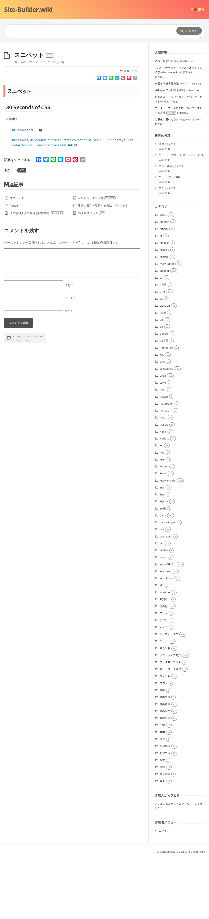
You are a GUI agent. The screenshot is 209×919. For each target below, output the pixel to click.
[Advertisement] (104, 73)
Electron (165, 367)
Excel (163, 374)
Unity (163, 577)
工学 (162, 786)
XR (161, 646)
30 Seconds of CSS (26, 191)
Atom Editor (167, 325)
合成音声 (165, 779)
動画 (162, 751)
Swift (163, 570)
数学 (162, 793)
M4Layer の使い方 (170, 151)
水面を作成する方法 (172, 145)
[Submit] (189, 31)
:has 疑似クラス (91, 274)
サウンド (165, 709)
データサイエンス (170, 723)
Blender (164, 332)
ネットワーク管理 (170, 730)
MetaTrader (167, 465)
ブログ (164, 744)
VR (161, 604)
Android (164, 311)
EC (161, 360)
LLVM (163, 444)
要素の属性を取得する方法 (102, 267)
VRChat (164, 611)
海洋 (167, 205)
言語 (162, 828)
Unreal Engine (168, 583)
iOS (162, 416)
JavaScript (166, 430)
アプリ (164, 681)
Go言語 (164, 402)
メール (70, 359)
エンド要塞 (171, 227)
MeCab (164, 458)
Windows (165, 632)
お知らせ (165, 660)
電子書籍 (165, 835)
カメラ (164, 688)
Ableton (164, 283)
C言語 (163, 346)
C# (161, 339)
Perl (162, 514)
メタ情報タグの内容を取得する (37, 274)
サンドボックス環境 (97, 259)
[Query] (84, 31)
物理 (162, 800)
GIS (162, 381)
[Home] (16, 123)
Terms (27, 401)
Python (164, 528)
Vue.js (163, 618)
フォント (165, 737)
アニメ (164, 674)
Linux (163, 437)
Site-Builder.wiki (28, 9)
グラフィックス (169, 695)
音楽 (162, 842)
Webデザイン (29, 123)
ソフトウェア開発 (170, 716)
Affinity (164, 290)
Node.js (164, 500)
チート (170, 238)
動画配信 (165, 772)
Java (162, 423)
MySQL (164, 486)
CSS (22, 231)
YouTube (165, 653)
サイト (69, 372)
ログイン (164, 892)
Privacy (17, 401)
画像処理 (165, 807)
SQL (162, 555)
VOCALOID (166, 598)
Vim (162, 590)
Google (164, 395)
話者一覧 (167, 122)
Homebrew (166, 409)
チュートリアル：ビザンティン (181, 216)
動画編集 (165, 765)
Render (14, 267)
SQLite (164, 562)
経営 (162, 821)
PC (161, 506)
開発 (167, 249)
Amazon (164, 304)
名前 (69, 346)
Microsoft (165, 472)
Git (161, 388)
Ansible (164, 318)
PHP (162, 521)
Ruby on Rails (168, 542)
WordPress (166, 639)
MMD (163, 479)
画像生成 (165, 814)
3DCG (163, 276)
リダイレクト (18, 259)
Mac (162, 451)
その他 (164, 667)
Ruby (163, 534)
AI (161, 297)
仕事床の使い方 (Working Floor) (177, 180)
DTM (162, 353)
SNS (162, 549)
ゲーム (164, 702)
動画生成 (165, 758)
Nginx (163, 493)
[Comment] (72, 324)
